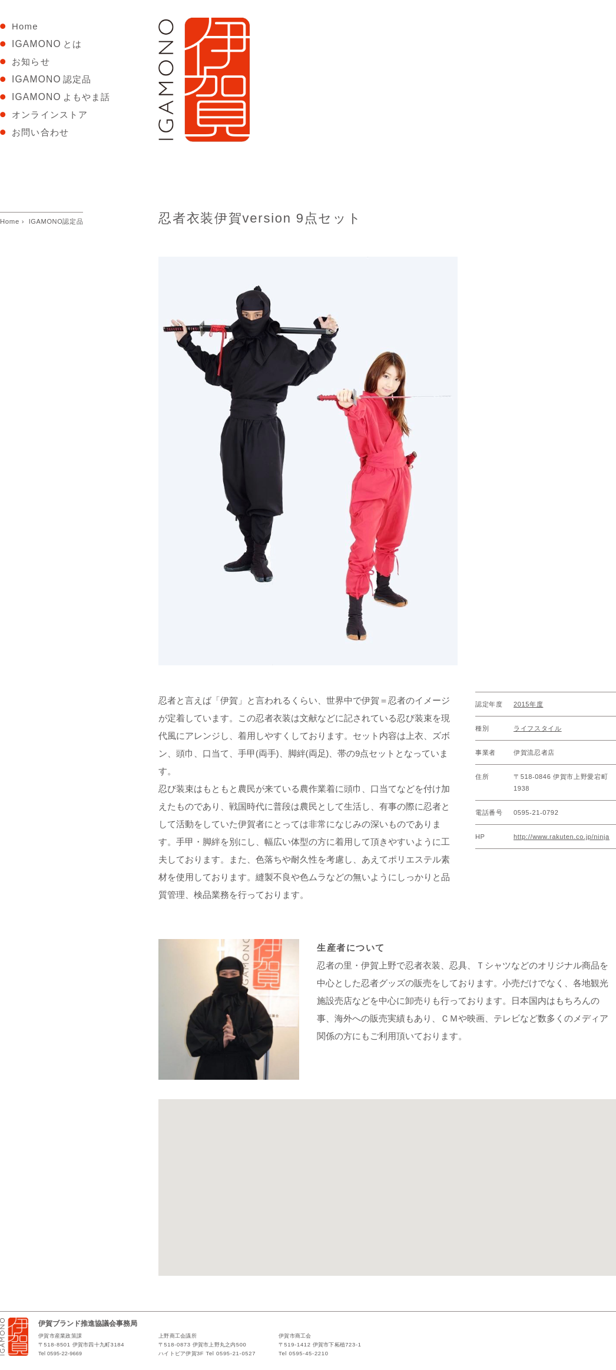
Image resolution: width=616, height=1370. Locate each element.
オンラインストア (50, 115)
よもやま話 (63, 97)
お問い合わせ (42, 132)
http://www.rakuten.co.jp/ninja (562, 836)
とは (47, 44)
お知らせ (31, 62)
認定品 (53, 79)
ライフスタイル (538, 728)
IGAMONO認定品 (56, 221)
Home (30, 26)
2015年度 (528, 704)
